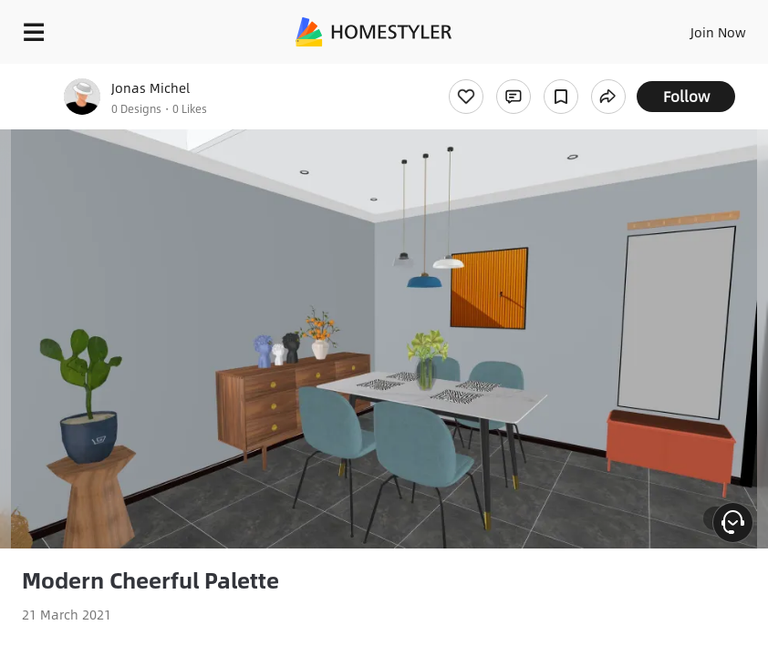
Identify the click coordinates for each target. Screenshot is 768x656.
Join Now (718, 32)
